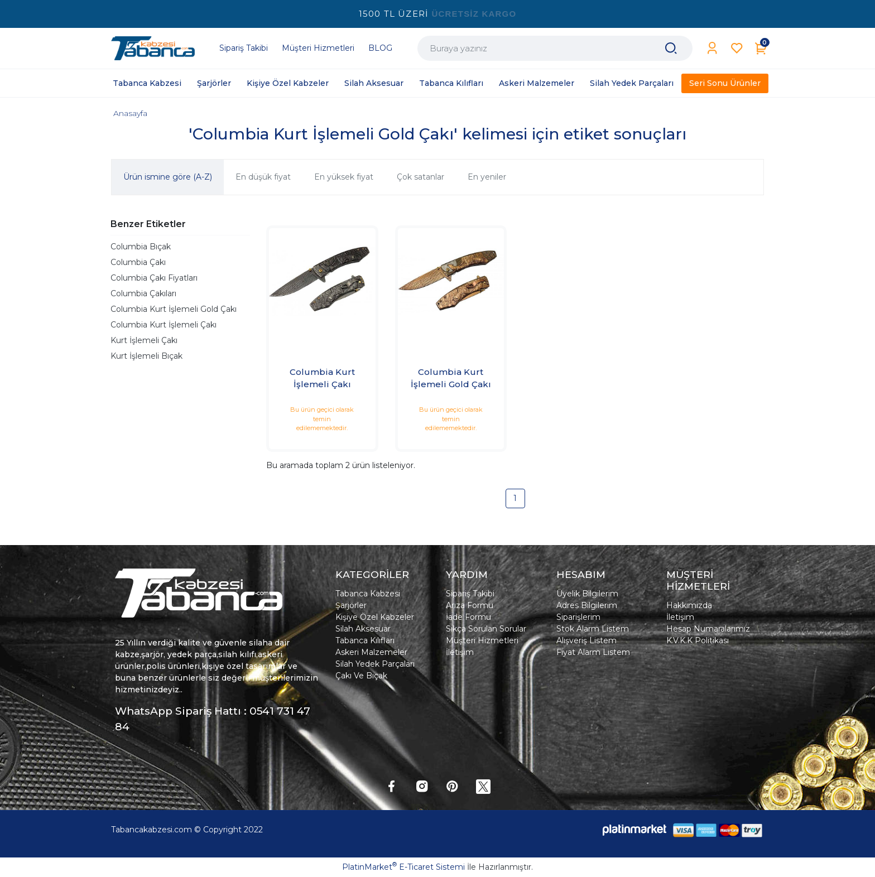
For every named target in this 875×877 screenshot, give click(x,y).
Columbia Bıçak (140, 247)
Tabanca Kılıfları (365, 640)
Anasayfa (130, 113)
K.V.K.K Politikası (697, 640)
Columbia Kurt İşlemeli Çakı (163, 325)
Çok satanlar (420, 177)
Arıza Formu (469, 605)
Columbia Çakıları (143, 293)
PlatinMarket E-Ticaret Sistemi (403, 867)
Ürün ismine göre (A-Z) (167, 177)
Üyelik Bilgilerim (587, 594)
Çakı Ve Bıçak (361, 676)
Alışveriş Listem (586, 640)
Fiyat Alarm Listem (593, 652)
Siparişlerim (578, 617)
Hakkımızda (689, 605)
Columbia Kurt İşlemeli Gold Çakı (173, 309)
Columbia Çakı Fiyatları (154, 278)
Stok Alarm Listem (592, 629)
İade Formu (468, 617)
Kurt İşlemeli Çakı (143, 340)
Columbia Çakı (138, 262)
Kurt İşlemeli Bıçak (146, 356)
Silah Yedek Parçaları (375, 664)
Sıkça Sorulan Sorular (486, 629)
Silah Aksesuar (363, 629)
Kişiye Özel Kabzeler (374, 617)
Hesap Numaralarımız (708, 629)
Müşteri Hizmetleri (482, 640)
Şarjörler (351, 605)
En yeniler (487, 177)
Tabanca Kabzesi (367, 594)
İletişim (460, 652)
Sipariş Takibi (470, 594)
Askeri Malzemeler (371, 652)
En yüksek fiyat (343, 177)
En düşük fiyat (263, 177)
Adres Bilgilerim (586, 605)
